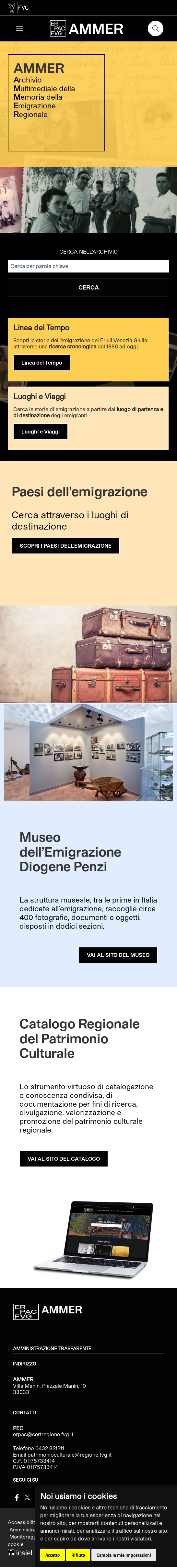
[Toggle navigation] (19, 28)
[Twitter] (27, 1497)
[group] (88, 136)
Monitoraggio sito (30, 1537)
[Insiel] (20, 1551)
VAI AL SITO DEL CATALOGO (64, 1159)
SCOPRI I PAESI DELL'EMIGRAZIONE (66, 545)
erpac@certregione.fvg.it (43, 1434)
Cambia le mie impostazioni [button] (124, 1554)
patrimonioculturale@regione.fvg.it (70, 1455)
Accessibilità (23, 1522)
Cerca (88, 287)
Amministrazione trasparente (52, 1348)
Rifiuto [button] (78, 1554)
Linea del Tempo (41, 362)
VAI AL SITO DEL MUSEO (118, 955)
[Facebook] (17, 1497)
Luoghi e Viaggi (40, 431)
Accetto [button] (52, 1554)
